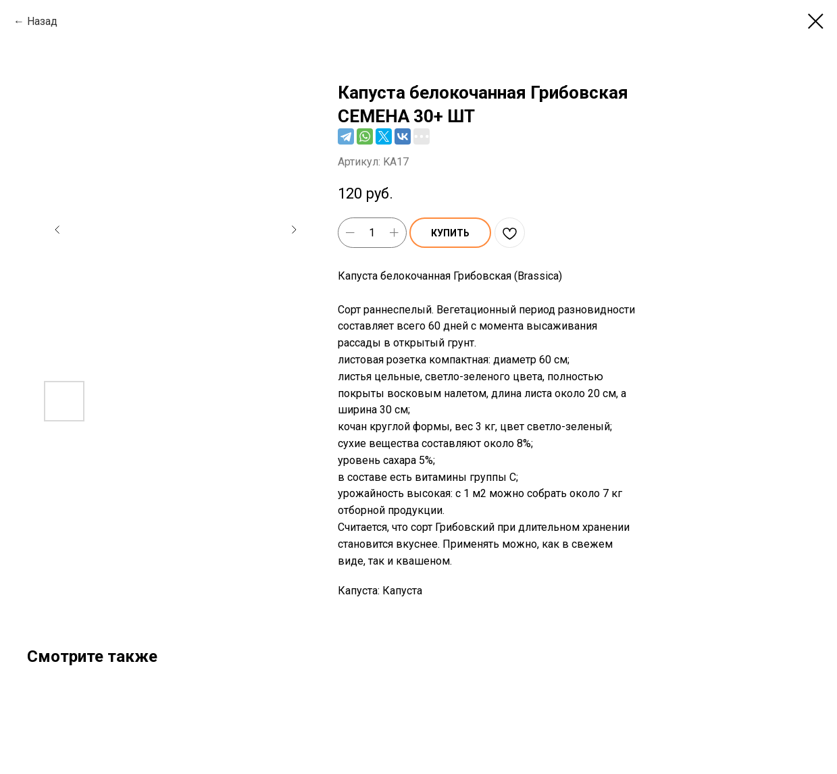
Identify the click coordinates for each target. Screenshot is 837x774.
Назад (42, 21)
